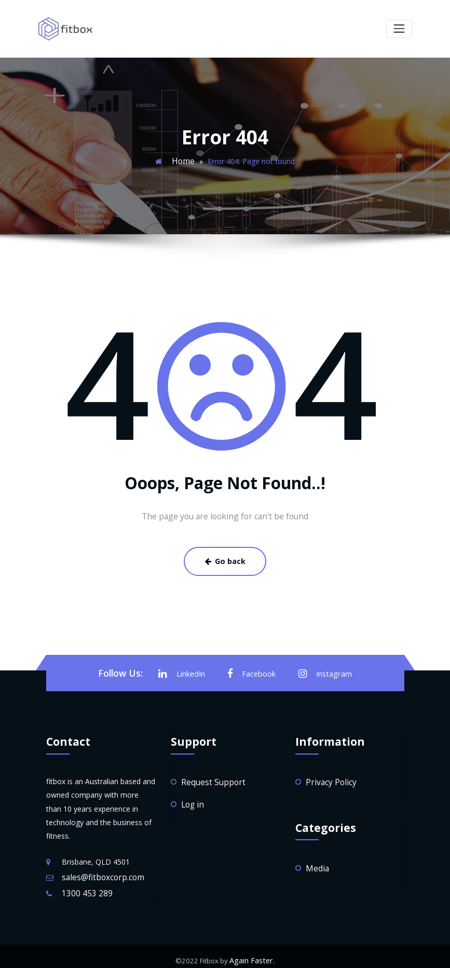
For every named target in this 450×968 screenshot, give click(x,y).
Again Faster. (252, 952)
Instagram (323, 669)
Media (316, 861)
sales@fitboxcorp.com (99, 872)
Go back (225, 558)
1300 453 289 (84, 886)
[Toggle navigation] (399, 28)
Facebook (253, 669)
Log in (191, 798)
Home (183, 160)
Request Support (209, 777)
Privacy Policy (328, 777)
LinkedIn (185, 669)
